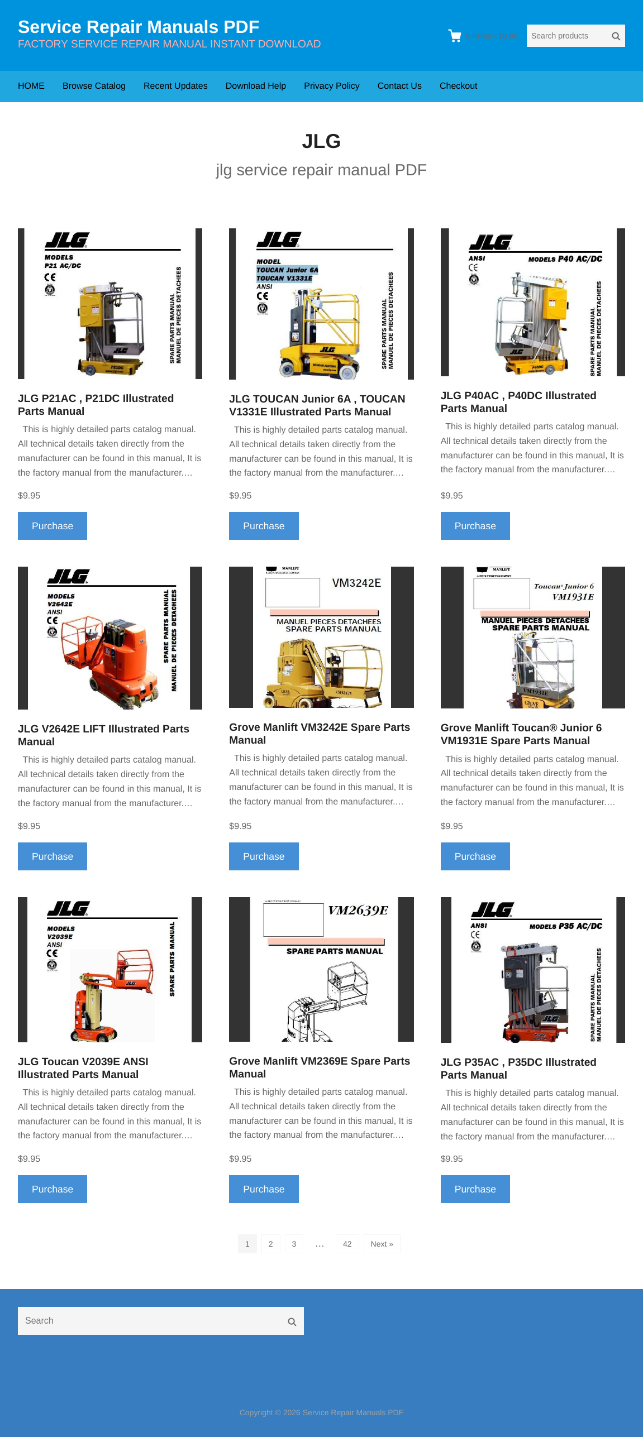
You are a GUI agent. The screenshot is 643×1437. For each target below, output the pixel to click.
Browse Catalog (94, 86)
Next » (382, 1243)
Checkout (459, 86)
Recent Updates (176, 86)
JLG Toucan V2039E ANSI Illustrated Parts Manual (83, 1068)
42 (347, 1243)
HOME (31, 86)
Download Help (256, 86)
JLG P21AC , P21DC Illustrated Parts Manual (96, 405)
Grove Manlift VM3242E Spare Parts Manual (319, 734)
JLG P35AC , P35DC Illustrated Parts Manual (519, 1069)
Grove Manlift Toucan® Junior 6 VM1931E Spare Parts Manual (521, 734)
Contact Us (400, 86)
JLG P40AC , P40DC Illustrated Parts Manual (519, 402)
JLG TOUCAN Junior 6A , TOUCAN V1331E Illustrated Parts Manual (317, 406)
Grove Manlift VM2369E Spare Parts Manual (319, 1068)
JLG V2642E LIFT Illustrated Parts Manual (103, 736)
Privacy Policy (332, 86)
